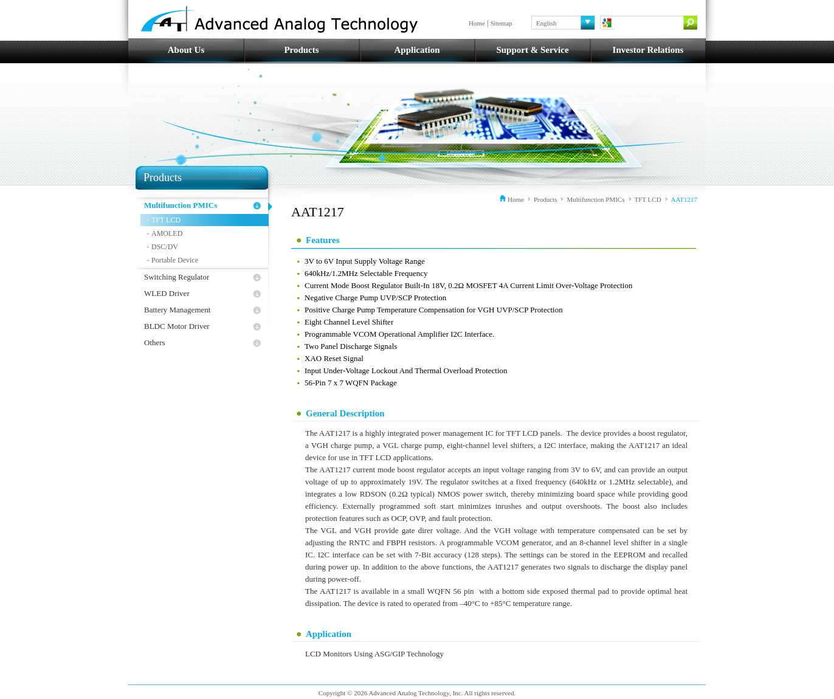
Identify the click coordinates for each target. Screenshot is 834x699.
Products (301, 50)
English (546, 23)
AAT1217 (684, 199)
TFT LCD (166, 220)
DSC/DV (164, 247)
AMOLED (166, 233)
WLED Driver (167, 293)
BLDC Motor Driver (177, 326)
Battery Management (177, 309)
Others (154, 342)
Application (416, 50)
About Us (186, 50)
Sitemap (501, 23)
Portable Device (174, 260)
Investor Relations (648, 50)
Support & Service (532, 50)
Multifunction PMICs (180, 205)
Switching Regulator (176, 276)
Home (477, 23)
